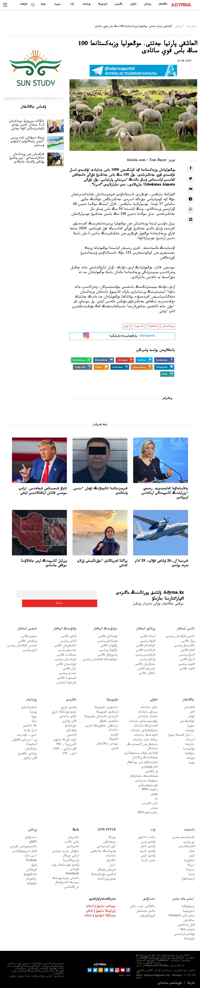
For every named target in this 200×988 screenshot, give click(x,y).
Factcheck (72, 872)
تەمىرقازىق (72, 845)
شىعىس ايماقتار (27, 627)
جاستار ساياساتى (148, 715)
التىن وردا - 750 (66, 743)
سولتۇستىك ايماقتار (105, 627)
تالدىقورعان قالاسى (65, 644)
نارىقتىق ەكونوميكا (107, 711)
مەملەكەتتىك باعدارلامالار (144, 775)
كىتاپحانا (31, 743)
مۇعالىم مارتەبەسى (184, 933)
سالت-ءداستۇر (146, 836)
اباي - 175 (69, 752)
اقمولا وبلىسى (147, 640)
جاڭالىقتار (163, 4)
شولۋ (34, 864)
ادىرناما (190, 739)
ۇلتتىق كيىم (148, 855)
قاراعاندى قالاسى (145, 649)
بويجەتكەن (109, 841)
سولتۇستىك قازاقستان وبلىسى (100, 658)
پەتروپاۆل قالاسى (107, 654)
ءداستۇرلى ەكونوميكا (106, 706)
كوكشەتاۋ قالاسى (145, 644)
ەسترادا (190, 869)
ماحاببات (111, 855)
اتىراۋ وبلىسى (186, 654)
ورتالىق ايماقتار (145, 627)
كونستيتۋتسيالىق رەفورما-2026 (148, 786)
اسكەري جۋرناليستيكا (103, 873)
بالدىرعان (73, 836)
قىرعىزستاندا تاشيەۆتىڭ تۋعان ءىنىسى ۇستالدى (100, 491)
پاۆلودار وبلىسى (108, 649)
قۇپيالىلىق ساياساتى (170, 982)
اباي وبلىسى (30, 649)
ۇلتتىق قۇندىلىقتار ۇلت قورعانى (65, 866)
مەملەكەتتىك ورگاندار (145, 757)
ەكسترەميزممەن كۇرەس (23, 845)
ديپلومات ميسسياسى (146, 780)
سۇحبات (189, 729)
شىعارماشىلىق (29, 706)
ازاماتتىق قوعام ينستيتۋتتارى (141, 752)
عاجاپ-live (187, 928)
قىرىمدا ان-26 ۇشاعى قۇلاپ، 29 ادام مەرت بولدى (161, 563)
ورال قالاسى (188, 640)
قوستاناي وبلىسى (107, 640)
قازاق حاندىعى (67, 715)
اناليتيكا (113, 738)
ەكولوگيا (32, 882)
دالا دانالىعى (30, 725)
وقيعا (43, 4)
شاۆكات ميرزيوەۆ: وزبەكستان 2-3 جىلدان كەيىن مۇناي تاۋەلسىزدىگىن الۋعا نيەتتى (22, 129)
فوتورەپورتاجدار (106, 878)
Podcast (31, 859)
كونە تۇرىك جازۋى (65, 739)
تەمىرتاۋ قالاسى (146, 667)
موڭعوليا (152, 326)
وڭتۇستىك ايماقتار (64, 627)
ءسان (112, 864)
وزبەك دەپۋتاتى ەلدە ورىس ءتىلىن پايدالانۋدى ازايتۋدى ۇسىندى (22, 149)
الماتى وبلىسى (68, 640)
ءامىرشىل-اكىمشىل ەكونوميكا (101, 715)
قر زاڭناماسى (71, 886)
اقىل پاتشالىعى (186, 924)
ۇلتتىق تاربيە (147, 850)
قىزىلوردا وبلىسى (66, 681)
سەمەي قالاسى (29, 635)
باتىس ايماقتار (185, 627)
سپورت (57, 4)
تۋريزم (114, 733)
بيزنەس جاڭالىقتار (107, 743)
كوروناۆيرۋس (147, 915)
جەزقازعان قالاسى (145, 663)
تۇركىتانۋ (70, 725)
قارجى (114, 747)
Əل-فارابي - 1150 (64, 748)
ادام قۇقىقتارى (149, 766)
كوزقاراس (31, 869)
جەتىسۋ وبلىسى (67, 649)
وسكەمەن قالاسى (27, 640)
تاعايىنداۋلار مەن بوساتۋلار (142, 761)
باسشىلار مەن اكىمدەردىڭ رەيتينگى (142, 745)
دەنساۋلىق (31, 836)
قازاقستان (189, 706)
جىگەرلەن (188, 919)
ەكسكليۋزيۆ (30, 873)
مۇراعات (190, 757)
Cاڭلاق (33, 841)
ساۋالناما (189, 752)
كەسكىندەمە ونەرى (183, 836)
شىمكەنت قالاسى (66, 654)
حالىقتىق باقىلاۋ (109, 720)
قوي (126, 326)
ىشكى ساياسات (149, 706)
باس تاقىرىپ (150, 802)
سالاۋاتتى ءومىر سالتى (142, 905)
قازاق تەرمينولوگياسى (24, 850)
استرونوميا (188, 910)
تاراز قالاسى (69, 667)
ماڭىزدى (118, 4)
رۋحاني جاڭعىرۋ (27, 752)
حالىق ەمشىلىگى (146, 910)
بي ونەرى (188, 841)
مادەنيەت (189, 828)
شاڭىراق (111, 859)
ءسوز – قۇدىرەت (27, 734)
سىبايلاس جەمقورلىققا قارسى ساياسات (101, 727)
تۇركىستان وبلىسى (65, 658)
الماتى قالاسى (68, 635)
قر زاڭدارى (151, 770)
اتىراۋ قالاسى (187, 658)
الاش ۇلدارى (69, 720)
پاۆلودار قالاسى (108, 644)
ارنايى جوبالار (71, 855)
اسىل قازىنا (30, 729)
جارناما (191, 982)
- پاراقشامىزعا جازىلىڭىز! (132, 336)
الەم (192, 711)
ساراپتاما (189, 743)
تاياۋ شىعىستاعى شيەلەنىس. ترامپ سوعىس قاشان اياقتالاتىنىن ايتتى (43, 491)
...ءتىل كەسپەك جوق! (181, 734)
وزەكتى (147, 4)
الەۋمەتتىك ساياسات (146, 734)
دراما (34, 720)
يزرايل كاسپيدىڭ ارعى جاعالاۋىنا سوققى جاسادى (44, 563)
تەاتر (191, 850)
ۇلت (72, 4)
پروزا (34, 715)
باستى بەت (191, 26)
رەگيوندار (31, 878)
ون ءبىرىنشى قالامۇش (24, 739)
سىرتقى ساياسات (148, 711)
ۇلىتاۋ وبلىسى (147, 658)
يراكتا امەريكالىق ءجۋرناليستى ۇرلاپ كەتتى (102, 563)
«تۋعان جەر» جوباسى (65, 850)
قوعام (191, 715)
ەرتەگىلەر (31, 748)
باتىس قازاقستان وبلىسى (180, 635)
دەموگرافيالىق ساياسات (144, 729)
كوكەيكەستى (187, 720)
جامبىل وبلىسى (67, 672)
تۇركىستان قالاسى (66, 663)
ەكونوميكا (102, 4)
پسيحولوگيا (188, 905)
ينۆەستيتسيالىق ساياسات (143, 720)
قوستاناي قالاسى (107, 635)
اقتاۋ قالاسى (187, 649)
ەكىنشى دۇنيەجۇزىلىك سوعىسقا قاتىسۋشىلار (65, 879)
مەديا (191, 873)
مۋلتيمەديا (188, 748)
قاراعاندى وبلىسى (145, 654)
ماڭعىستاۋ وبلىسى (184, 644)
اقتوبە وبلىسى (186, 663)
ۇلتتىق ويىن (148, 841)
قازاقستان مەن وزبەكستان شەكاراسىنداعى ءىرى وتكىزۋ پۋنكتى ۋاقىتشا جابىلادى (23, 172)
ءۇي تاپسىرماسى (106, 845)
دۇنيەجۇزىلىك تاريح (64, 711)
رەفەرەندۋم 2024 (147, 811)
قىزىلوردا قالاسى (66, 677)
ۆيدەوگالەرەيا (71, 859)
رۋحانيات (87, 4)
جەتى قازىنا (148, 859)
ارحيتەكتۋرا (188, 878)
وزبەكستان (167, 326)
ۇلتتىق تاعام (148, 845)
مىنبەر (154, 807)
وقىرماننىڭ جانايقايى (103, 850)
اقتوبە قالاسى (186, 667)
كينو (191, 855)
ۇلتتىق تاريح (68, 706)
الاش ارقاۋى (30, 757)
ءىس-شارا (31, 855)
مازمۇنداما (189, 938)
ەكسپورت (138, 326)
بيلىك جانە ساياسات (145, 739)
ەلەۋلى (133, 4)
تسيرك (190, 864)
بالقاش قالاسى (147, 672)
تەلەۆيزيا (189, 859)
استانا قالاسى (147, 635)
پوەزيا (33, 711)
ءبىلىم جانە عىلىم (183, 897)
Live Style (107, 828)
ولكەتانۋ (71, 729)
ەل (156, 797)
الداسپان (71, 734)
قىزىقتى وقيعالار (106, 869)
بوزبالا (112, 836)
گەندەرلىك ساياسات (146, 725)
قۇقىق (154, 793)
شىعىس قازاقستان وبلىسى (22, 644)
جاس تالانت (72, 841)
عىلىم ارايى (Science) (181, 915)
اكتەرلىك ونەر (186, 845)
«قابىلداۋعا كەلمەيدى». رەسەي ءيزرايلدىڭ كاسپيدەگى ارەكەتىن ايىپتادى (165, 493)
